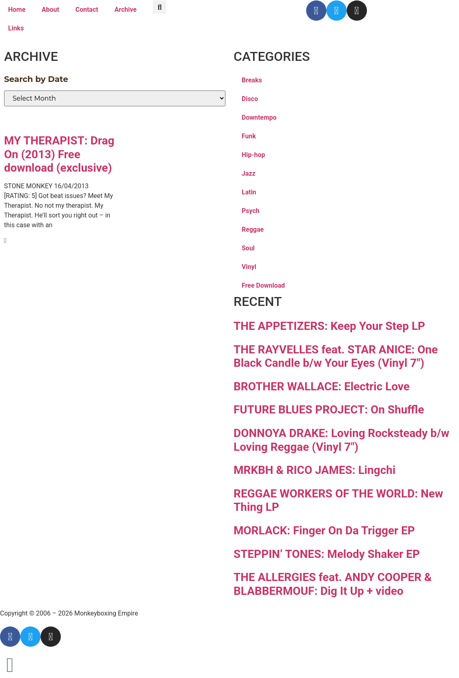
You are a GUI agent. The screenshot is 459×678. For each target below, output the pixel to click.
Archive (125, 9)
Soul (248, 248)
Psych (251, 211)
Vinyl (249, 267)
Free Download (263, 285)
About (50, 9)
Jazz (248, 173)
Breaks (252, 80)
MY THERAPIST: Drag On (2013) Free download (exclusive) (59, 154)
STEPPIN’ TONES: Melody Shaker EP (327, 554)
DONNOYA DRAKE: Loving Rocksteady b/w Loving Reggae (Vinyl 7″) (341, 440)
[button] (159, 7)
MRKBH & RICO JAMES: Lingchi (314, 470)
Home (17, 9)
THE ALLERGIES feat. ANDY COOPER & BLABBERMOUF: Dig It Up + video (333, 584)
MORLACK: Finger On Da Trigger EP (324, 530)
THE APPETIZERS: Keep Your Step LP (329, 326)
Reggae (253, 229)
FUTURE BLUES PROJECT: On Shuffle (329, 409)
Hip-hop (253, 155)
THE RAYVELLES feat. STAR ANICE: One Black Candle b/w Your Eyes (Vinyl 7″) (336, 356)
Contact (86, 9)
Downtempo (259, 117)
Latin (249, 192)
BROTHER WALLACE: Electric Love (322, 386)
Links (16, 28)
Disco (250, 99)
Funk (249, 136)
